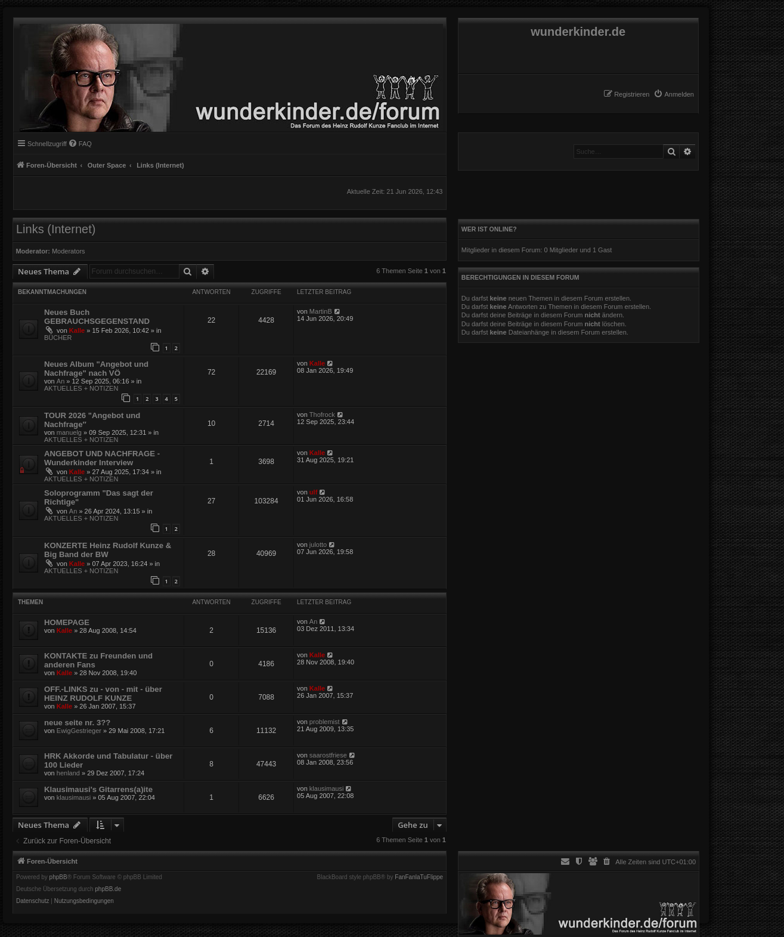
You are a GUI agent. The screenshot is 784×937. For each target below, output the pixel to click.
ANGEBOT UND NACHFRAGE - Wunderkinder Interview (102, 458)
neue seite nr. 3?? (77, 722)
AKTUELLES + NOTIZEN (81, 388)
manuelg (69, 432)
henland (68, 773)
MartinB (320, 311)
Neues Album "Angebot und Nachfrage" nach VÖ (96, 369)
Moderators (68, 251)
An (60, 381)
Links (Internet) (55, 229)
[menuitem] (673, 94)
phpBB (58, 877)
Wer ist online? (489, 229)
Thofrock (322, 414)
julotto (318, 544)
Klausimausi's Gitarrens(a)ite (98, 789)
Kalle (77, 330)
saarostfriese (328, 755)
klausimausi (74, 797)
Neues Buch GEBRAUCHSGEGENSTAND (97, 317)
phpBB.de (108, 889)
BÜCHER (58, 337)
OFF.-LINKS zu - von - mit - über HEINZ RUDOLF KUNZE (103, 694)
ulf (313, 492)
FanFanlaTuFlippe (419, 877)
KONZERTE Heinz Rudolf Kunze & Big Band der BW (107, 550)
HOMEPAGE (66, 622)
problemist (324, 721)
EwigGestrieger (79, 730)
